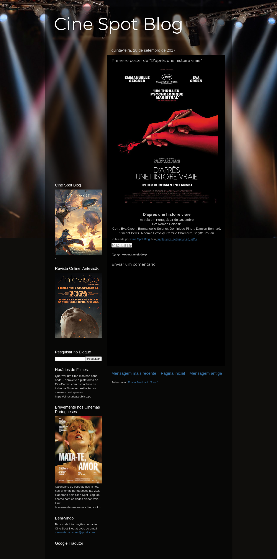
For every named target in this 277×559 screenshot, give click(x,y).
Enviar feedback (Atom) (143, 382)
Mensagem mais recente (133, 373)
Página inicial (173, 373)
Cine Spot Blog (118, 24)
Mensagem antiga (205, 373)
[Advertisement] (78, 111)
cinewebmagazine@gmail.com (75, 532)
